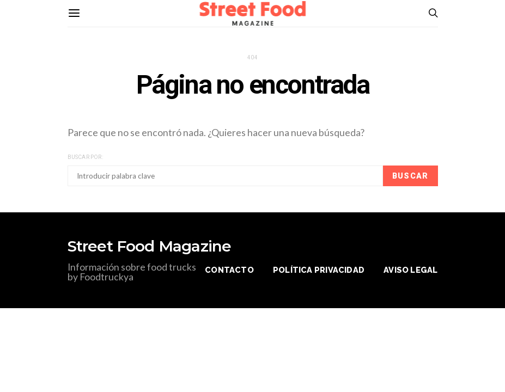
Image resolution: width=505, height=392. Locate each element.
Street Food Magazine (150, 246)
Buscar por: (85, 157)
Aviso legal (410, 269)
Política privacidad (318, 269)
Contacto (229, 269)
